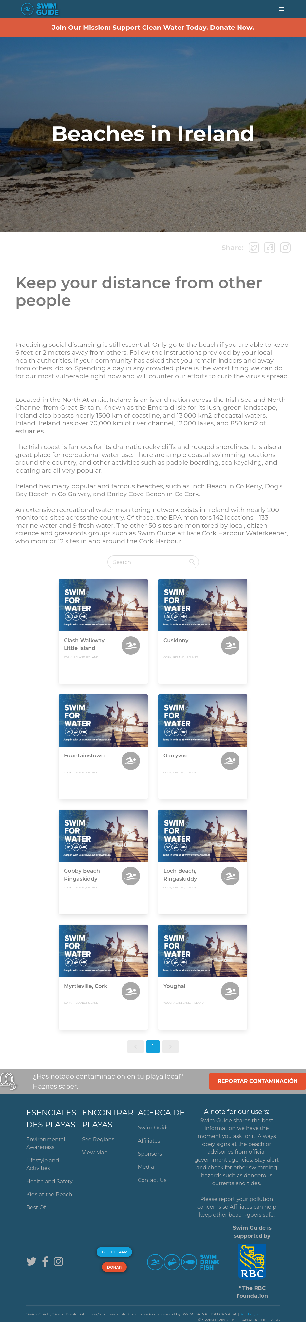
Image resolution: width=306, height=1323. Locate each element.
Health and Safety (49, 1181)
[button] (281, 9)
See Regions (98, 1139)
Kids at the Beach (49, 1194)
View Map (95, 1152)
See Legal (249, 1314)
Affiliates (149, 1141)
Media (146, 1167)
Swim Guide (154, 1128)
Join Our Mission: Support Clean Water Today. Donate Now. (153, 27)
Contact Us (152, 1180)
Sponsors (150, 1154)
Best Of (36, 1207)
